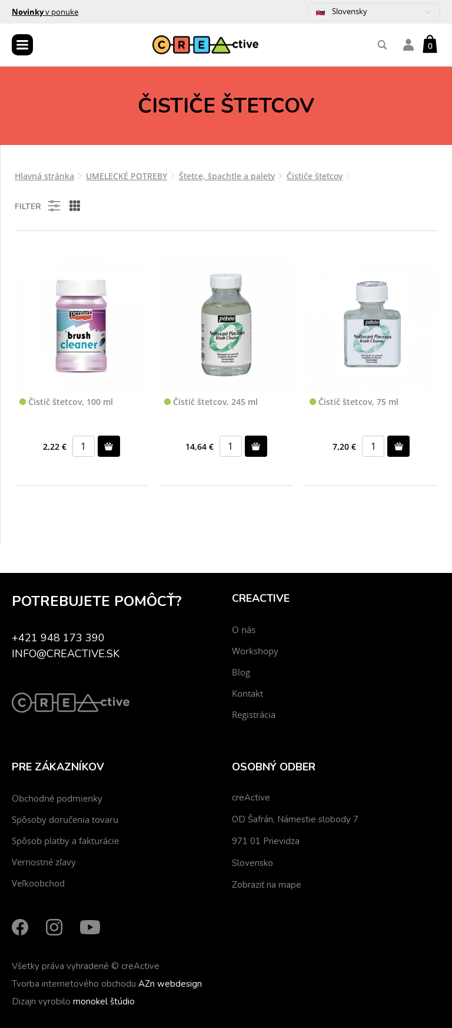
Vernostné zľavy (44, 862)
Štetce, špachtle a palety (227, 176)
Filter (38, 205)
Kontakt (247, 693)
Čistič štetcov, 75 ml (354, 402)
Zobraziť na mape (266, 885)
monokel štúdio (104, 1001)
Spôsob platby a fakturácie (65, 840)
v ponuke (45, 11)
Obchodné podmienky (57, 798)
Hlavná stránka (44, 176)
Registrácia (253, 714)
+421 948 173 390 (58, 638)
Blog (241, 672)
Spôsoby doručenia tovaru (65, 819)
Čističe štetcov (315, 176)
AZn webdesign (170, 984)
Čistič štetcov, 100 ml (66, 402)
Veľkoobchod (38, 883)
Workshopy (255, 651)
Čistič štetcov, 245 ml (211, 402)
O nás (243, 629)
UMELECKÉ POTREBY (126, 176)
